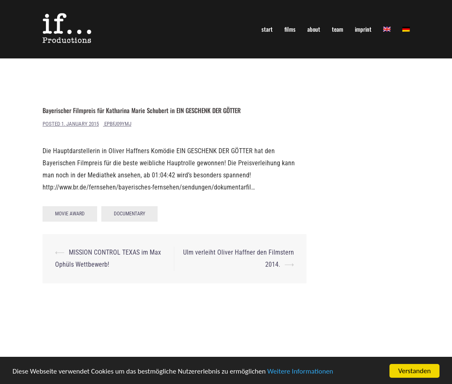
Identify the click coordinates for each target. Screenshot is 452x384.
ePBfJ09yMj (117, 124)
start (267, 29)
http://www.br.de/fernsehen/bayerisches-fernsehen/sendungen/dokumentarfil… (149, 187)
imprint (363, 29)
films (290, 29)
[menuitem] (387, 29)
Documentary (129, 214)
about (313, 29)
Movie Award (70, 214)
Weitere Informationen (300, 371)
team (337, 29)
